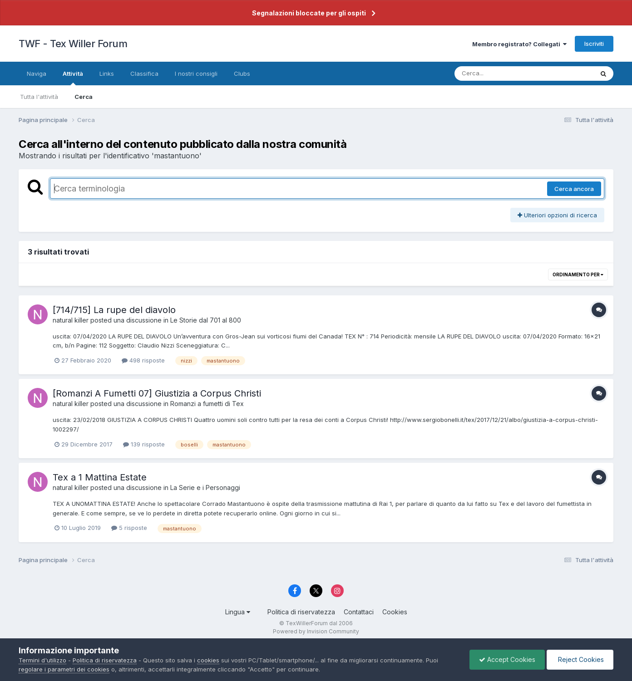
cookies (208, 660)
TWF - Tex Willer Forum (73, 43)
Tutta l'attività (39, 96)
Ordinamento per (578, 274)
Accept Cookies (507, 659)
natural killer (71, 320)
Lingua (237, 612)
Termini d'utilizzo (42, 660)
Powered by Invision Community (316, 631)
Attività (73, 77)
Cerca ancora (574, 188)
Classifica (144, 73)
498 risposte (143, 360)
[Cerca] (502, 73)
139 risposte (144, 444)
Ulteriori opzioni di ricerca (557, 215)
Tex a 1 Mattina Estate (100, 477)
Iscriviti (594, 43)
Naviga (36, 73)
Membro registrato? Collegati (519, 44)
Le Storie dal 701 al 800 (205, 320)
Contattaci (359, 612)
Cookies (394, 612)
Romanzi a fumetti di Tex (207, 403)
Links (106, 73)
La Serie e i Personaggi (205, 487)
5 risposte (129, 527)
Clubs (242, 73)
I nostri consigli (196, 73)
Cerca (83, 96)
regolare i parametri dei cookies (64, 669)
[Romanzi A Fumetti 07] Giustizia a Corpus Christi (157, 393)
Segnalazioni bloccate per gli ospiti (309, 13)
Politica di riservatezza (301, 612)
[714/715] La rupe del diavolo (114, 309)
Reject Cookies (580, 659)
